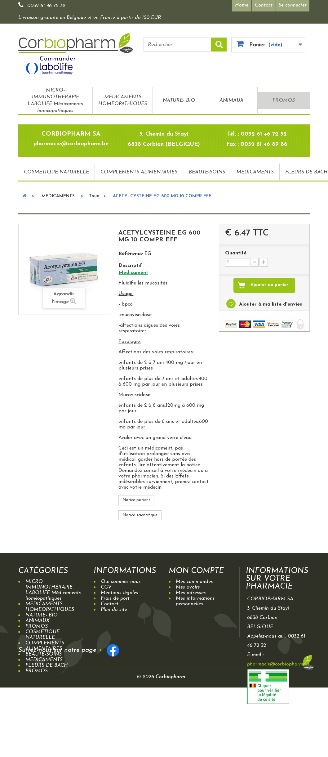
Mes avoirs (188, 587)
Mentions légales (119, 592)
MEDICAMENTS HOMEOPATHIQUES (122, 100)
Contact (264, 5)
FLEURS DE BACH (46, 665)
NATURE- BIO (179, 100)
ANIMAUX (231, 100)
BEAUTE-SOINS (207, 172)
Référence (130, 253)
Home (241, 5)
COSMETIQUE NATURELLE (56, 172)
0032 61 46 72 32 (46, 5)
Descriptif (130, 265)
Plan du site (114, 609)
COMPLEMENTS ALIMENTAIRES (138, 172)
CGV (106, 587)
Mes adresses (191, 592)
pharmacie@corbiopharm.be (278, 664)
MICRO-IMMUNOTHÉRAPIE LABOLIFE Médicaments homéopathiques (55, 100)
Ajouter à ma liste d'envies (269, 304)
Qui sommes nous (121, 581)
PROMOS (284, 100)
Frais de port (115, 598)
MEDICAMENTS (255, 172)
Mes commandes (194, 581)
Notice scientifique (139, 515)
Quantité (235, 253)
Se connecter (292, 5)
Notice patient (136, 500)
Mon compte (196, 571)
